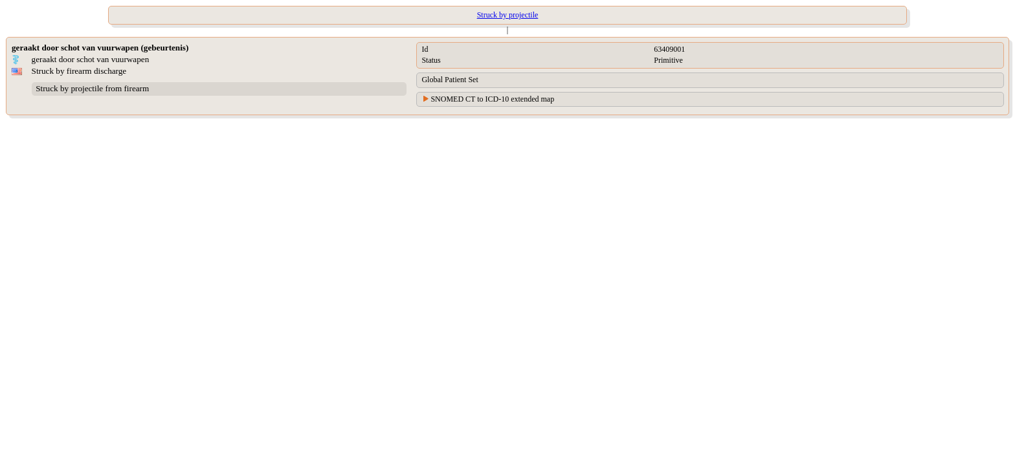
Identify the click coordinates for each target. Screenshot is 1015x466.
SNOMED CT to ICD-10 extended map (492, 99)
